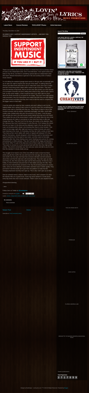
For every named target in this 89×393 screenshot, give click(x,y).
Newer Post (7, 210)
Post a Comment (10, 202)
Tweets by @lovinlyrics (63, 371)
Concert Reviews (22, 25)
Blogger (66, 388)
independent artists (16, 196)
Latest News (8, 25)
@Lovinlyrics (23, 190)
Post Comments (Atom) (16, 213)
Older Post (50, 210)
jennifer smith (24, 196)
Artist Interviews (55, 25)
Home (28, 210)
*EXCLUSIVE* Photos (39, 25)
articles (8, 196)
